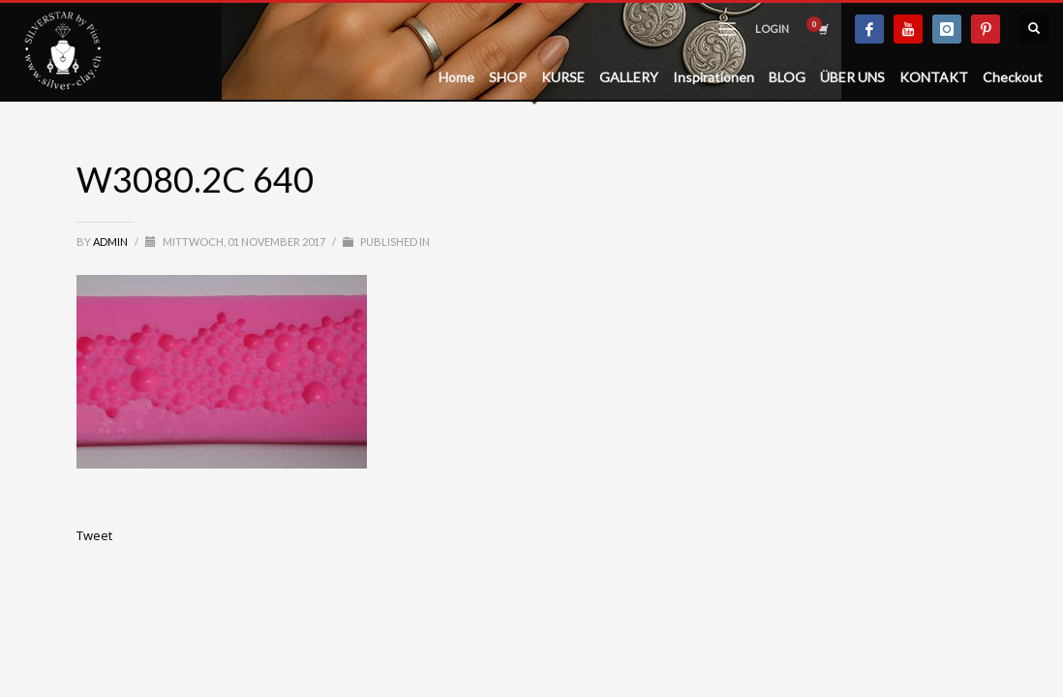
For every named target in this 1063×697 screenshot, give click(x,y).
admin (111, 241)
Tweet (94, 535)
